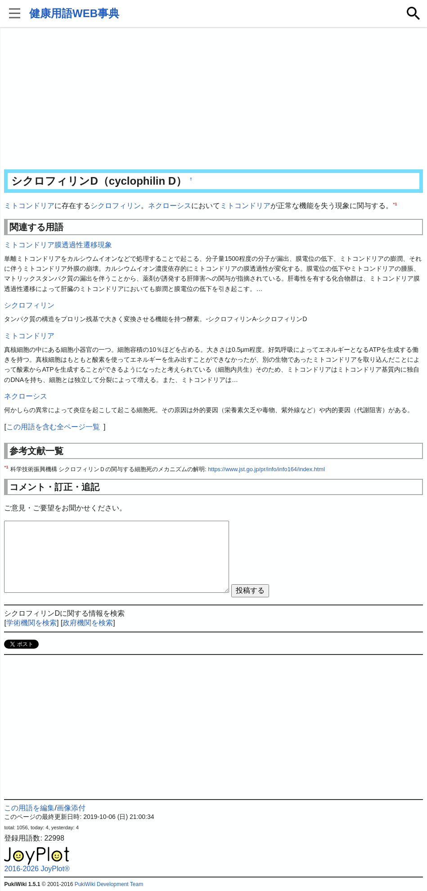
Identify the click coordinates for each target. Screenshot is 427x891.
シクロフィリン (115, 205)
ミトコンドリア (29, 205)
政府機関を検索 (88, 623)
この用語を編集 (29, 808)
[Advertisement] (213, 99)
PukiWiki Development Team (109, 884)
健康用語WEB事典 (74, 13)
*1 (395, 203)
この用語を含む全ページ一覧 (53, 427)
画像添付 (71, 808)
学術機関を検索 (31, 623)
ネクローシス (169, 205)
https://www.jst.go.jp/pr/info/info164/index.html (266, 469)
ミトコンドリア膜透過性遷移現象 (58, 245)
